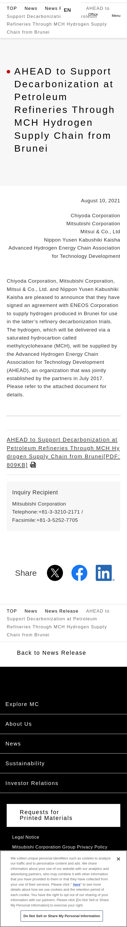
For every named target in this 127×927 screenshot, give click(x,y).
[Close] (118, 863)
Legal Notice (25, 847)
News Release (62, 25)
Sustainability (25, 773)
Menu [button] (116, 16)
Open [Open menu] (116, 7)
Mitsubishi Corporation (32, 10)
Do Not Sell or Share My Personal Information (62, 920)
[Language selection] (71, 10)
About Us (18, 733)
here (76, 889)
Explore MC (22, 714)
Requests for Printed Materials (46, 825)
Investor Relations (32, 793)
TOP (12, 25)
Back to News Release (51, 665)
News (31, 25)
